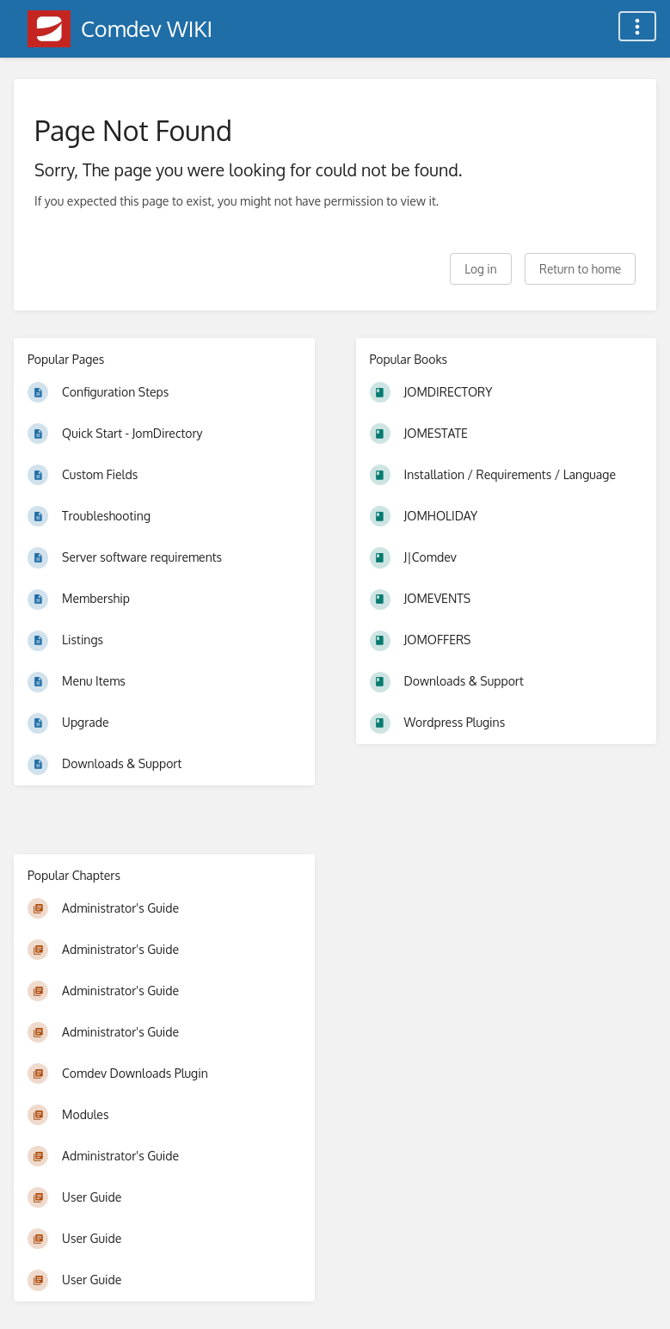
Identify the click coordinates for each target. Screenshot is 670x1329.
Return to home (580, 268)
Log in (480, 268)
